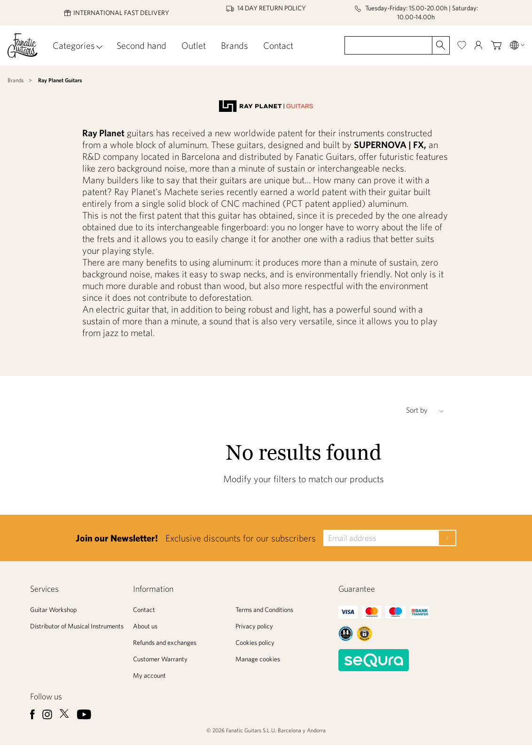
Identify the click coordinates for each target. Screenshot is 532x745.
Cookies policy (254, 642)
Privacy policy (254, 626)
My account (149, 675)
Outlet (193, 45)
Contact (278, 45)
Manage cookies (257, 659)
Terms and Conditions (264, 609)
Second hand (141, 45)
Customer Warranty (160, 659)
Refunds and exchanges (164, 642)
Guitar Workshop (53, 609)
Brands (234, 45)
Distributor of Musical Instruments (77, 626)
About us (145, 626)
